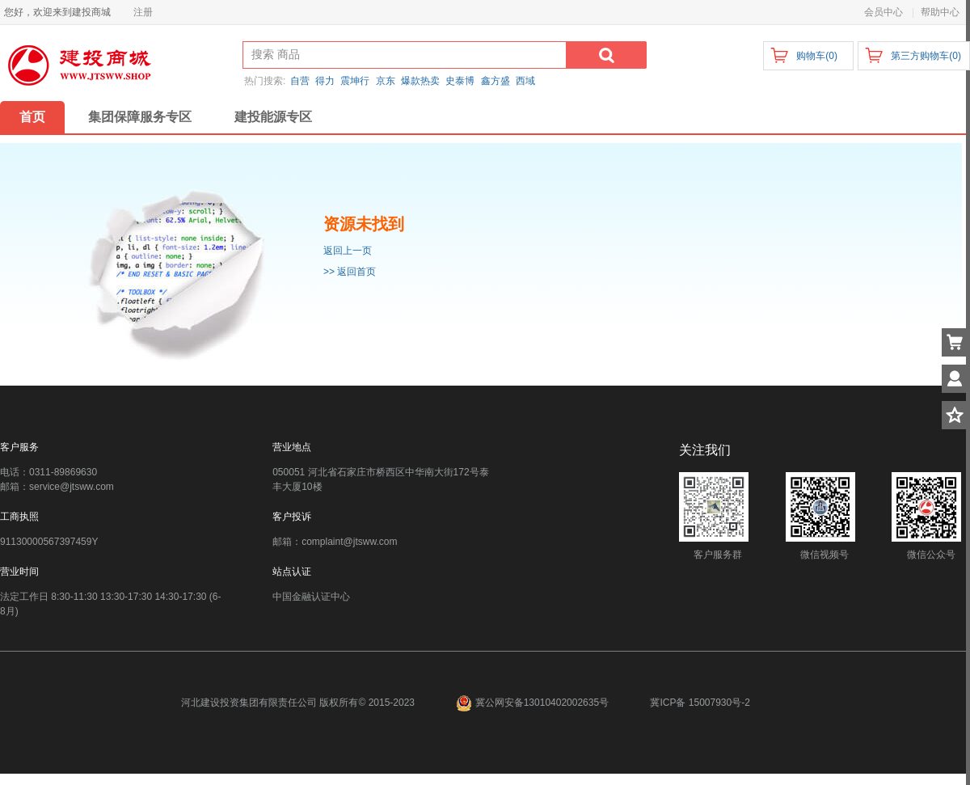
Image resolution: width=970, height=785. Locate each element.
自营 (300, 81)
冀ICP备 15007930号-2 (699, 702)
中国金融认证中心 (311, 596)
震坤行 (354, 81)
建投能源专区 (273, 117)
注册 (143, 12)
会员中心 (883, 12)
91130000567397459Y (49, 541)
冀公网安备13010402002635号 (533, 702)
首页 (32, 117)
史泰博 (459, 81)
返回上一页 (347, 250)
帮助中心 (940, 12)
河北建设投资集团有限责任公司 (249, 702)
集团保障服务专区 (140, 117)
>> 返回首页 (349, 271)
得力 (325, 81)
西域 (525, 81)
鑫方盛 (495, 81)
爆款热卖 (420, 81)
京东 (385, 81)
